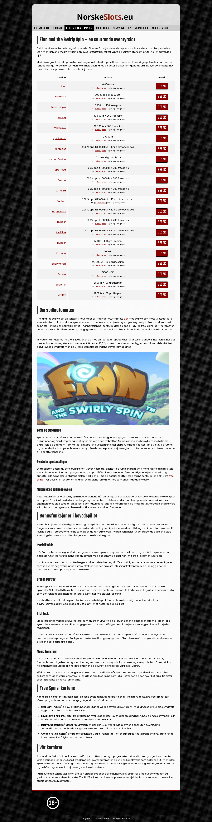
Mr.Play (62, 295)
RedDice (61, 232)
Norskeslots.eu (105, 818)
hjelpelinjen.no (100, 88)
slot (126, 318)
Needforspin (58, 107)
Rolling (62, 117)
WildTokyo (59, 128)
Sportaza (60, 169)
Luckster (61, 284)
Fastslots (60, 96)
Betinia (62, 274)
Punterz (61, 201)
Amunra (61, 190)
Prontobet (60, 149)
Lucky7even (59, 263)
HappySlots (59, 211)
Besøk (162, 86)
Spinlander (59, 138)
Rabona (61, 253)
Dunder (61, 222)
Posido (62, 180)
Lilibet (62, 86)
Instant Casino (57, 159)
